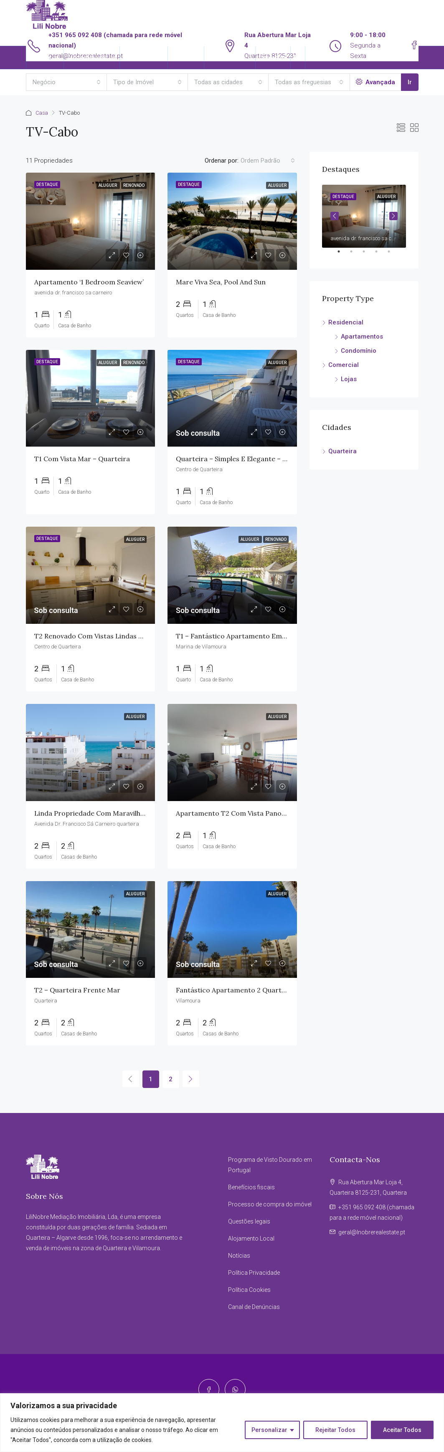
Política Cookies (249, 1289)
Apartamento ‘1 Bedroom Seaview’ (89, 282)
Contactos (273, 57)
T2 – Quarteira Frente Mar (77, 990)
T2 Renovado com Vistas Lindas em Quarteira (108, 636)
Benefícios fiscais (251, 1187)
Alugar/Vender (87, 57)
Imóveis (41, 57)
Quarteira (342, 451)
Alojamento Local (251, 1238)
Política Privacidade (254, 1272)
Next (393, 216)
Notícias (239, 1255)
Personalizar (269, 1430)
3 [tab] (368, 255)
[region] (222, 1422)
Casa (42, 113)
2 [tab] (355, 255)
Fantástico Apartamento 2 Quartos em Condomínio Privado (272, 990)
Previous (334, 216)
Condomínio (358, 350)
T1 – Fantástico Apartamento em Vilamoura (246, 636)
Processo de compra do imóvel (270, 1204)
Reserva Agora (143, 57)
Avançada (375, 82)
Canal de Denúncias (254, 1307)
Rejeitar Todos (335, 1430)
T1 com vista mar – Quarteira (82, 459)
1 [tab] (343, 255)
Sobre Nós (185, 57)
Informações (226, 57)
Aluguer (108, 185)
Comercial (343, 365)
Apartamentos (362, 336)
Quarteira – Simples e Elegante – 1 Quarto (243, 459)
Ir (410, 82)
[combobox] (67, 82)
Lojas (349, 379)
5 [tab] (393, 255)
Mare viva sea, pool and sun (221, 282)
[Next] (191, 1078)
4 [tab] (380, 255)
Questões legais (249, 1221)
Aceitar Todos (402, 1430)
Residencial (345, 322)
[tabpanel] (364, 216)
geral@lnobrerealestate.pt (371, 1232)
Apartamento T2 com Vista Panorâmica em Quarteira (263, 813)
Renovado (134, 185)
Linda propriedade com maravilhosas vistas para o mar (124, 813)
